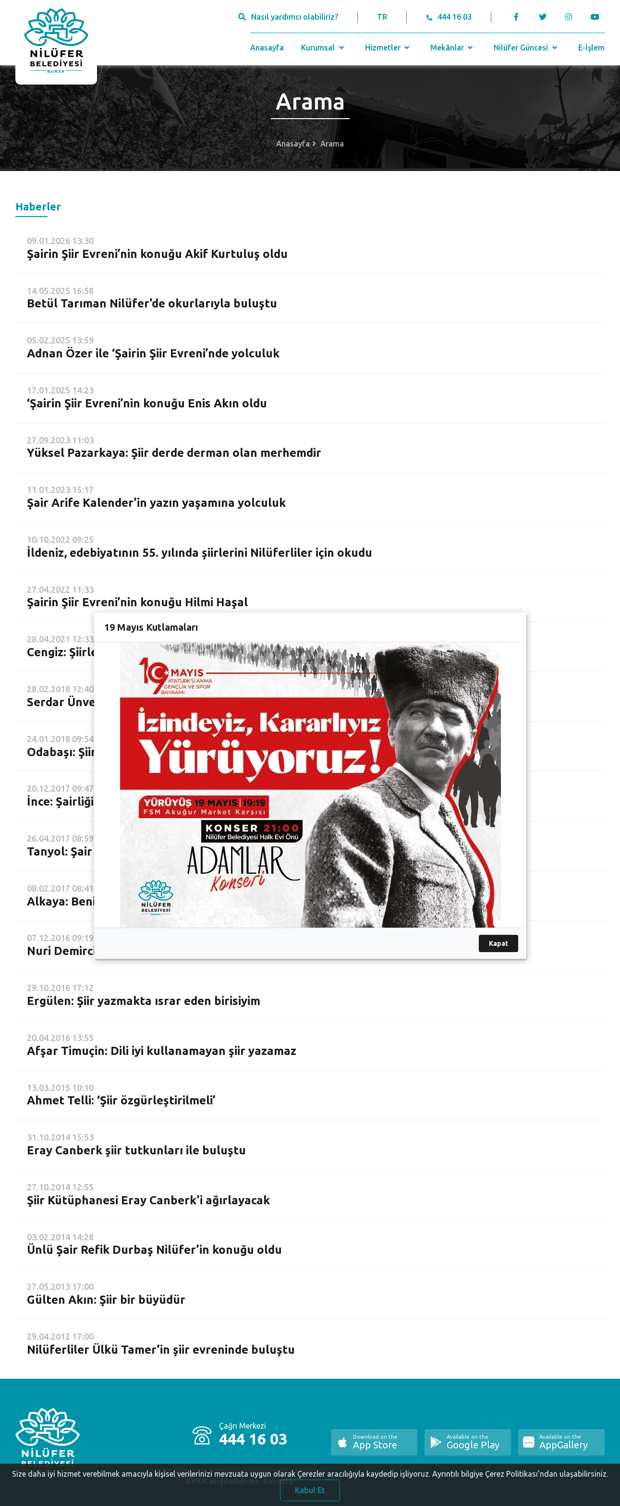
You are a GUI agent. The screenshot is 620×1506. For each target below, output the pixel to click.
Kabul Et (310, 1493)
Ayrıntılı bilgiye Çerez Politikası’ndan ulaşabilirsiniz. (520, 1477)
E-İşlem (591, 47)
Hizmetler (388, 47)
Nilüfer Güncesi (526, 47)
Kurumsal (323, 47)
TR (382, 16)
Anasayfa (267, 47)
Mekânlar (452, 47)
